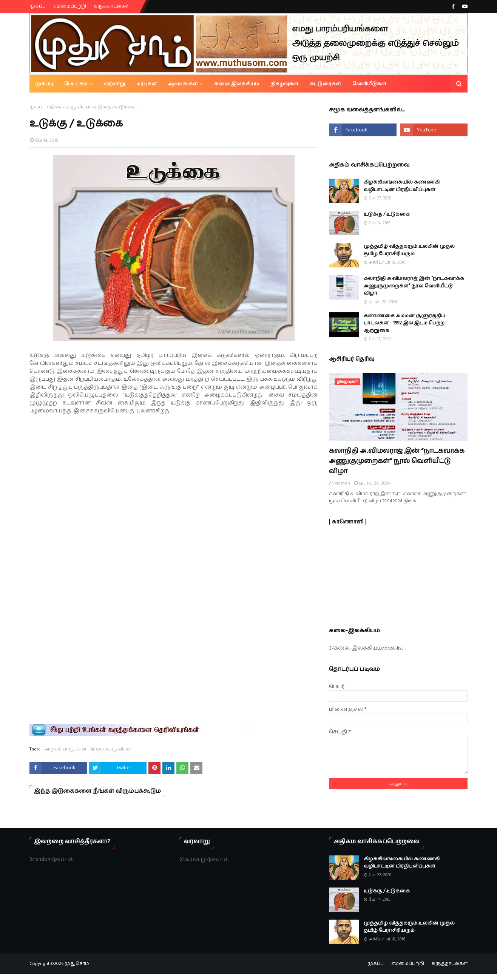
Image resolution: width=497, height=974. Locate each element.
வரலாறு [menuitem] (114, 83)
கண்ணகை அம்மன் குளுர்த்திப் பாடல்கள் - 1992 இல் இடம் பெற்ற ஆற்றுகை (404, 323)
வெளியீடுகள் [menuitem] (369, 83)
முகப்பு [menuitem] (44, 83)
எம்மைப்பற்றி (69, 6)
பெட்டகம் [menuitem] (76, 83)
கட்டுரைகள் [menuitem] (325, 83)
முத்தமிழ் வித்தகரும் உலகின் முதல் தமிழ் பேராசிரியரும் (409, 250)
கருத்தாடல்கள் (112, 6)
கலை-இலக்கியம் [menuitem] (236, 83)
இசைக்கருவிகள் (69, 107)
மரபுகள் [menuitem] (146, 83)
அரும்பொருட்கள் (65, 749)
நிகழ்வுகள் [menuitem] (284, 83)
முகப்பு (37, 6)
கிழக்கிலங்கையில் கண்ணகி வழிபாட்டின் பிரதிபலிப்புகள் (402, 186)
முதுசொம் (77, 963)
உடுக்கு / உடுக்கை (387, 214)
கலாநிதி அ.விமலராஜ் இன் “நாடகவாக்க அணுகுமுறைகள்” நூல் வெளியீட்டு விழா (414, 285)
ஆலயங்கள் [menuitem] (183, 83)
